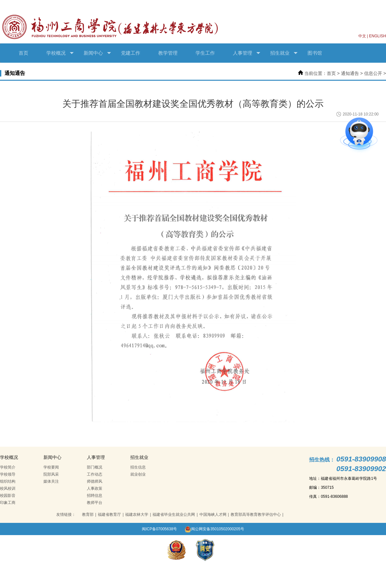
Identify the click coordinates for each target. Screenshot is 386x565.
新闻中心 (97, 53)
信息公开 (373, 73)
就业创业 (138, 474)
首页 (23, 53)
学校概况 (60, 53)
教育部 (88, 514)
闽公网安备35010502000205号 (214, 529)
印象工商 (7, 502)
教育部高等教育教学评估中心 (256, 514)
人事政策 (94, 488)
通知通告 (350, 73)
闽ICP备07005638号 (159, 529)
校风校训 (7, 488)
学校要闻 (51, 467)
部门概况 (94, 467)
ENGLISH (377, 36)
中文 (362, 36)
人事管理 (246, 53)
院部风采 (51, 474)
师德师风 (94, 481)
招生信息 (138, 467)
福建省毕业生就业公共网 (173, 514)
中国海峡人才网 (212, 514)
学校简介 (7, 467)
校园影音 (7, 495)
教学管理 (168, 53)
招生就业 (284, 53)
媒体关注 (51, 481)
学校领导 (7, 474)
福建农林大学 (136, 514)
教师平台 (94, 502)
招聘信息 (94, 495)
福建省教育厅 (109, 514)
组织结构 (7, 481)
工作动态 (94, 474)
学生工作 (205, 53)
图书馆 (315, 53)
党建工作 (130, 53)
